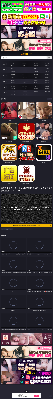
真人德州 (25, 63)
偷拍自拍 (25, 74)
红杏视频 (13, 94)
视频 (4, 70)
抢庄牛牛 (47, 65)
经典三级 (25, 77)
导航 (4, 93)
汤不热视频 (47, 92)
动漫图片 (47, 80)
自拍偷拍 (25, 68)
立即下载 (36, 395)
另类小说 (25, 88)
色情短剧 (25, 94)
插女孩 (13, 92)
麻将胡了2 (13, 65)
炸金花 (24, 65)
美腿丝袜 (13, 82)
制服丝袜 (13, 77)
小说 (4, 87)
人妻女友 (36, 86)
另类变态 (47, 77)
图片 (4, 81)
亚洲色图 (25, 80)
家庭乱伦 (25, 86)
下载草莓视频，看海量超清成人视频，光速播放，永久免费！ (32, 225)
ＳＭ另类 (47, 71)
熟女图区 (36, 82)
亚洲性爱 (13, 74)
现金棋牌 (36, 65)
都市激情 (13, 86)
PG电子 (13, 63)
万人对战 (36, 63)
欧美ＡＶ (36, 68)
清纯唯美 (25, 82)
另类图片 (47, 82)
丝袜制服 (25, 71)
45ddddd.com (26, 54)
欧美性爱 (47, 74)
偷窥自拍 (13, 80)
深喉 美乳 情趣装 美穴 (7, 229)
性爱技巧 (47, 88)
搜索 (49, 57)
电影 (4, 75)
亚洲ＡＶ (13, 68)
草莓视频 (36, 92)
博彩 (4, 64)
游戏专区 (47, 63)
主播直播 (36, 71)
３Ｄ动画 (47, 68)
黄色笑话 (36, 88)
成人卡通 (36, 74)
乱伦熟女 (36, 77)
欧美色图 (36, 80)
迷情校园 (13, 88)
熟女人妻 (13, 71)
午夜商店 (25, 92)
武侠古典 (47, 86)
